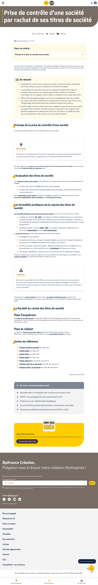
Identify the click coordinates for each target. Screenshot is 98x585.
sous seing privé (50, 230)
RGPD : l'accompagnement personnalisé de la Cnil (39, 397)
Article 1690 (24, 357)
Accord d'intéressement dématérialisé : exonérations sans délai (45, 405)
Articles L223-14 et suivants (30, 364)
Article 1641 (24, 354)
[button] (38, 34)
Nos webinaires (8, 539)
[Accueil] (49, 3)
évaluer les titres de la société (27, 181)
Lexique (5, 544)
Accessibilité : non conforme (13, 564)
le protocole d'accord (54, 197)
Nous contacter (30, 573)
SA (36, 217)
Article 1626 (24, 351)
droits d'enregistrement (25, 318)
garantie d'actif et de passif (56, 297)
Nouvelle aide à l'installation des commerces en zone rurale (43, 392)
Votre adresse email (9, 479)
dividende (55, 248)
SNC (46, 228)
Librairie (5, 554)
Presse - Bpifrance (69, 573)
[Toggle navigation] (3, 3)
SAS (39, 217)
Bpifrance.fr (13, 495)
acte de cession (30, 297)
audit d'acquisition (20, 257)
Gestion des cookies (57, 573)
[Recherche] (91, 3)
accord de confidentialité (22, 197)
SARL (42, 228)
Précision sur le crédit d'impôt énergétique (36, 401)
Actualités (6, 534)
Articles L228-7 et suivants (30, 367)
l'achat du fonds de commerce (32, 168)
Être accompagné (9, 513)
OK (92, 483)
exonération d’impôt (56, 334)
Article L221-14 (25, 361)
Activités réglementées (11, 549)
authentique (32, 230)
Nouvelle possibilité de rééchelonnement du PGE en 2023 (42, 409)
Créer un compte (8, 523)
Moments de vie (8, 518)
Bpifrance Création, (18, 462)
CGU (4, 559)
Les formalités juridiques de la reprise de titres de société (33, 214)
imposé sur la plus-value (31, 332)
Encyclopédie (7, 529)
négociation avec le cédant (27, 195)
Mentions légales (20, 573)
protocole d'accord (22, 233)
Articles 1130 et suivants (29, 347)
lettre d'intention (38, 197)
